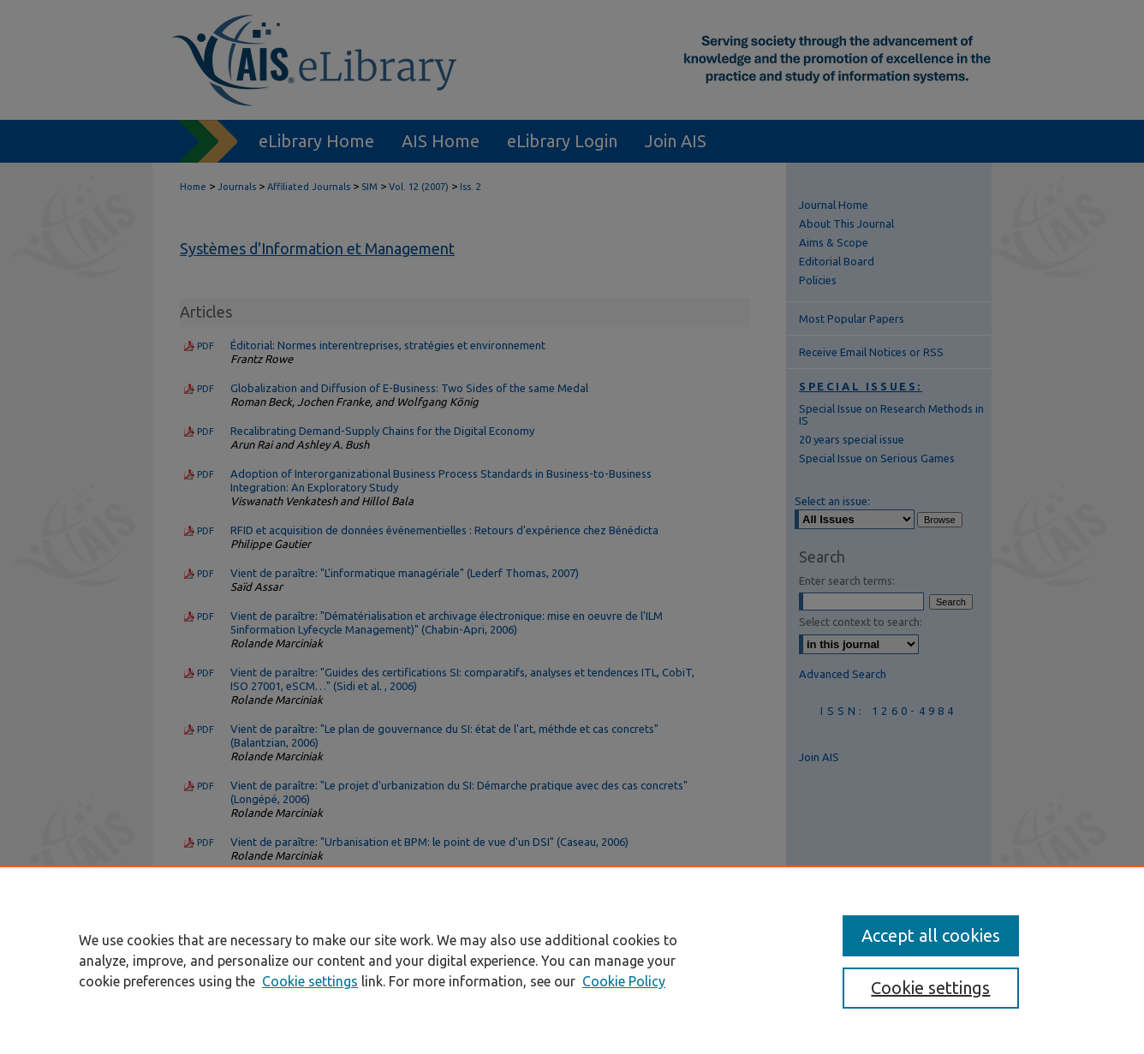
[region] (572, 960)
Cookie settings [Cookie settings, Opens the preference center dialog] (930, 987)
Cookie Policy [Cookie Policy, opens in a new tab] (623, 981)
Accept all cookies (930, 935)
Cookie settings (310, 981)
